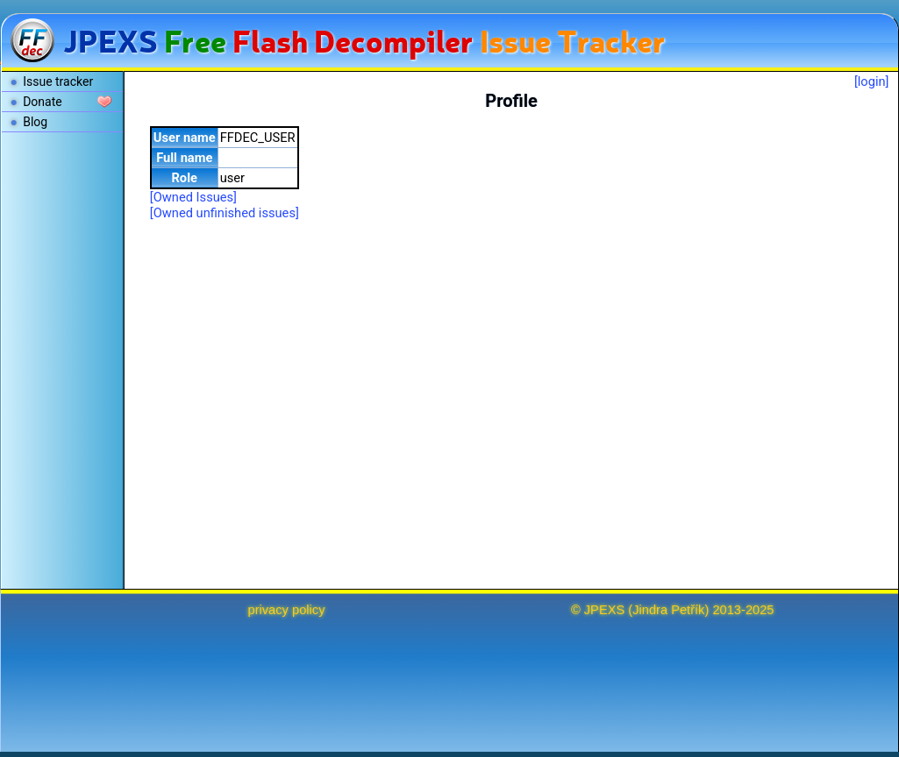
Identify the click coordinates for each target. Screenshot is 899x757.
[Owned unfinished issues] (224, 213)
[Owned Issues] (193, 197)
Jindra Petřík (668, 610)
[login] (871, 81)
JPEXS (604, 610)
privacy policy (286, 610)
